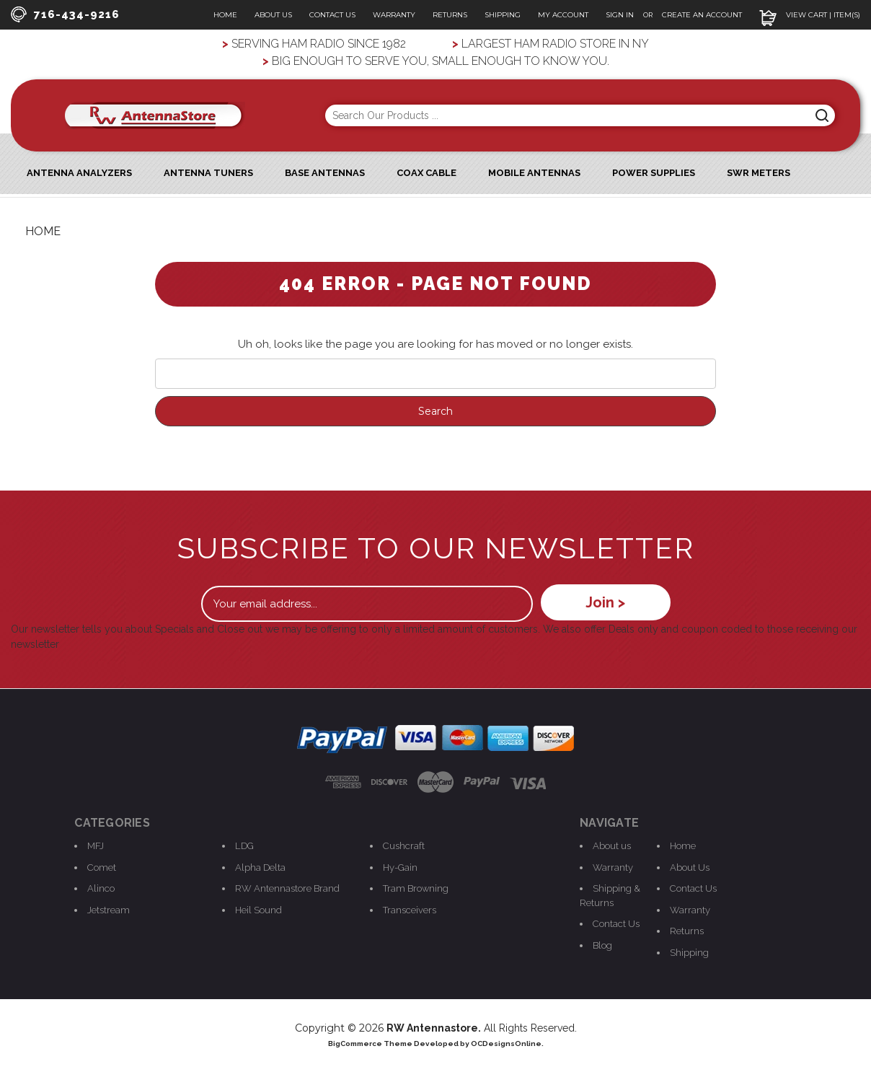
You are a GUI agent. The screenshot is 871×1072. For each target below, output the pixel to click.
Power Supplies (653, 172)
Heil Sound (258, 910)
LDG (244, 845)
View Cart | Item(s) (809, 14)
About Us (273, 14)
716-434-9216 (65, 14)
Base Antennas (325, 172)
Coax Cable (426, 172)
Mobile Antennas (534, 172)
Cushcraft (404, 845)
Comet (101, 867)
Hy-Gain (400, 867)
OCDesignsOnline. (507, 1043)
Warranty (394, 14)
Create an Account (702, 14)
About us (612, 845)
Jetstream (108, 910)
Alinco (101, 888)
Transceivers (409, 910)
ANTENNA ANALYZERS (79, 172)
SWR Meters (758, 172)
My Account (563, 14)
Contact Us (332, 14)
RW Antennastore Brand (287, 888)
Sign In (621, 14)
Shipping (503, 14)
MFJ (95, 845)
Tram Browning (415, 888)
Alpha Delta (260, 867)
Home (225, 14)
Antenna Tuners (208, 172)
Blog (602, 945)
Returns (450, 14)
